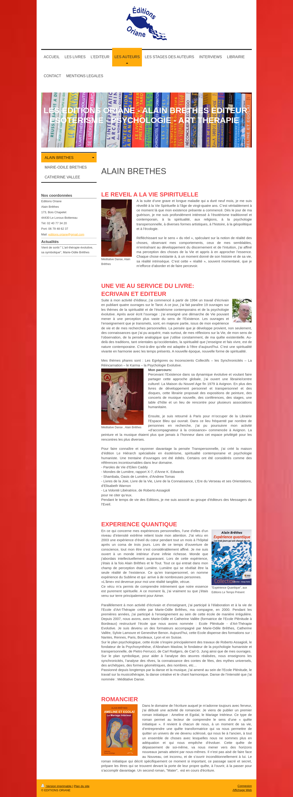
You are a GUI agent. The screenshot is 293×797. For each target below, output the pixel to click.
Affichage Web (242, 790)
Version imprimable (56, 786)
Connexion (245, 786)
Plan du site (82, 786)
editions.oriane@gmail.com (66, 234)
